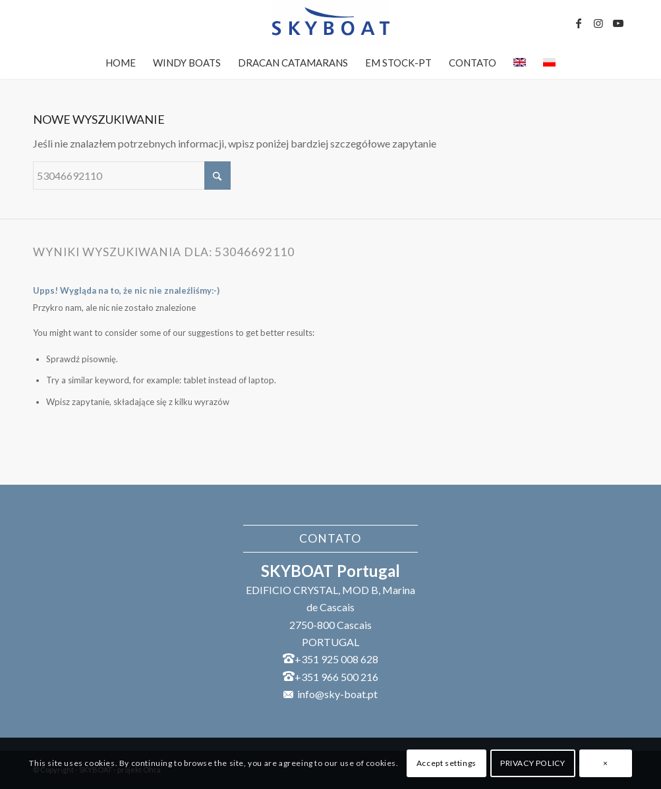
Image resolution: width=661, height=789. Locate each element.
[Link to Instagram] (598, 23)
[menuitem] (120, 62)
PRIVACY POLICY (532, 763)
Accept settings (446, 763)
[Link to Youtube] (618, 23)
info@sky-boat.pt (337, 694)
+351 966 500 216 (336, 676)
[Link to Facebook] (579, 23)
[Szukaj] (132, 175)
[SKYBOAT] (330, 23)
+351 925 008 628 (336, 659)
